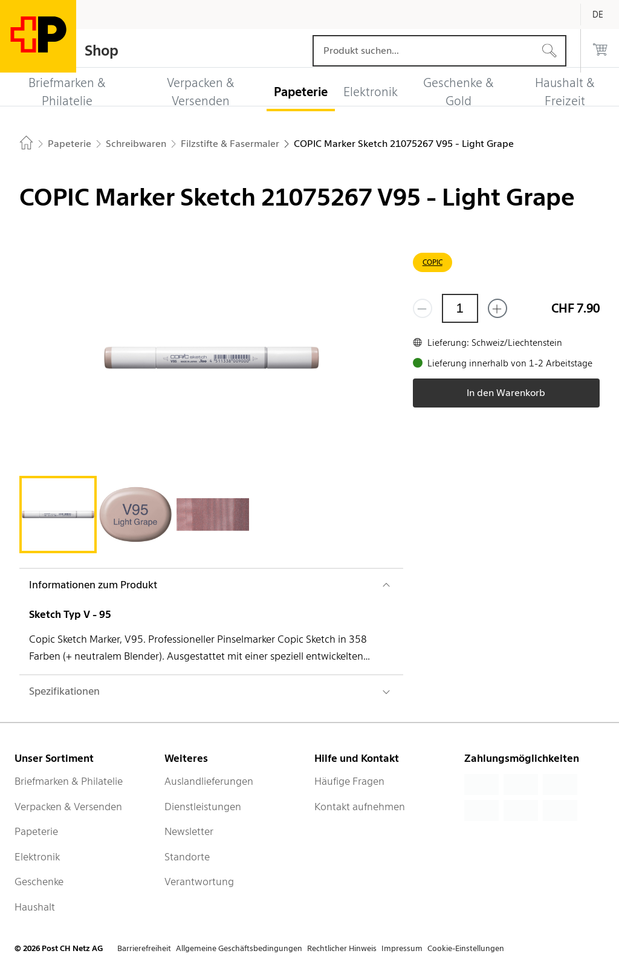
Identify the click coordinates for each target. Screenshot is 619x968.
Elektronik (37, 857)
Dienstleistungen (202, 807)
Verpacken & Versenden (68, 807)
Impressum (402, 948)
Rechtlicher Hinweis (342, 948)
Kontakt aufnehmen (359, 807)
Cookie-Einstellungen (465, 948)
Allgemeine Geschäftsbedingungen (239, 948)
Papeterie (36, 831)
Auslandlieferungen (208, 781)
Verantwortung (199, 881)
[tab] (58, 514)
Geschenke (39, 881)
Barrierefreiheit (144, 948)
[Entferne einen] (422, 308)
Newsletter (188, 831)
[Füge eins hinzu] (497, 308)
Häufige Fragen (349, 781)
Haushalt (35, 907)
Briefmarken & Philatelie (69, 781)
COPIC (432, 262)
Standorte (187, 857)
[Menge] (460, 308)
